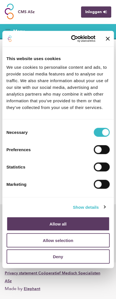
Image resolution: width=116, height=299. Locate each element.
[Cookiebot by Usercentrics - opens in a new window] (72, 38)
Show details (86, 207)
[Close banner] (108, 39)
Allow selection (58, 240)
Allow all (58, 224)
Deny (58, 256)
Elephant (32, 289)
